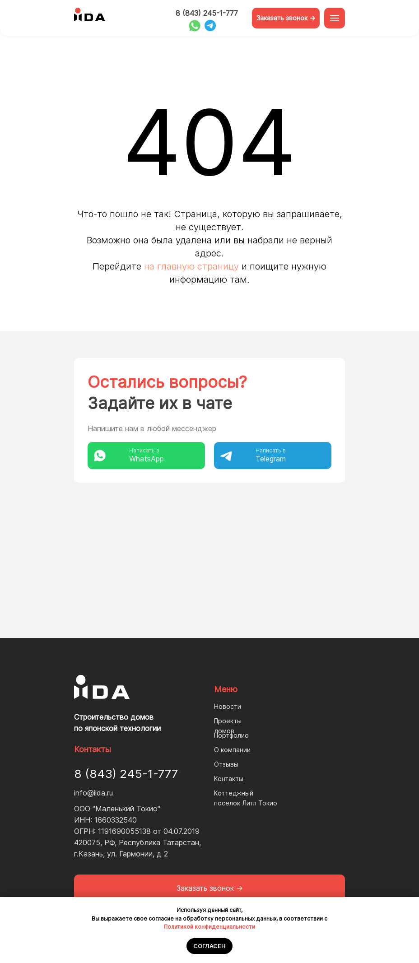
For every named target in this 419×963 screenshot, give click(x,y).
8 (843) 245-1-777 (207, 13)
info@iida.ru (93, 792)
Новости (227, 706)
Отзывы (226, 764)
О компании (232, 750)
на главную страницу (191, 266)
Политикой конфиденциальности (209, 926)
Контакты (228, 778)
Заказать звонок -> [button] (285, 18)
